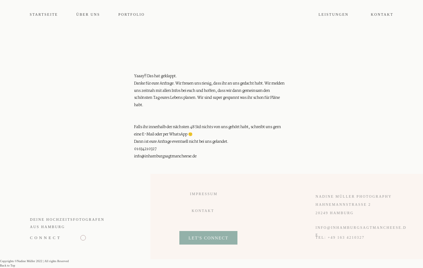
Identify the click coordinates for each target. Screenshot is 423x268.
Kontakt (382, 14)
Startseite (44, 14)
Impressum (204, 194)
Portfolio (131, 14)
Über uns (88, 14)
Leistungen (333, 14)
